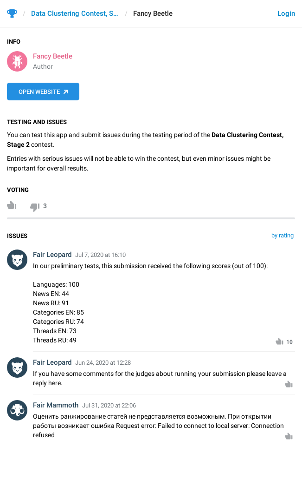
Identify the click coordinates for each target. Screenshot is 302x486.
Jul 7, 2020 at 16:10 (100, 254)
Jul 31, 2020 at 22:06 (109, 405)
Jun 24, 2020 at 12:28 (103, 362)
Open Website (39, 91)
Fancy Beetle (52, 56)
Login (286, 13)
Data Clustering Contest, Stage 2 (75, 13)
